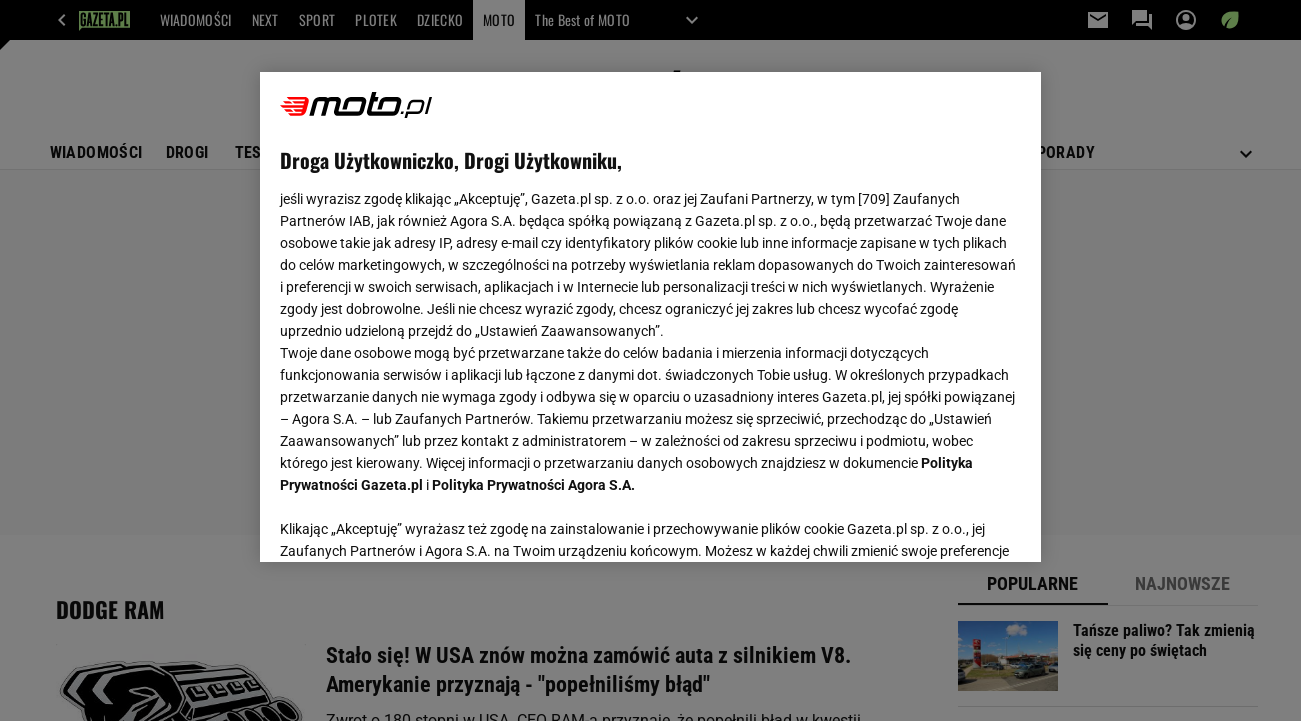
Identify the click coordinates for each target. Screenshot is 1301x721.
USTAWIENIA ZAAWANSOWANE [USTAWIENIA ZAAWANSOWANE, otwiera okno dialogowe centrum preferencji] (411, 522)
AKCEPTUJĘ (953, 523)
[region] (650, 317)
